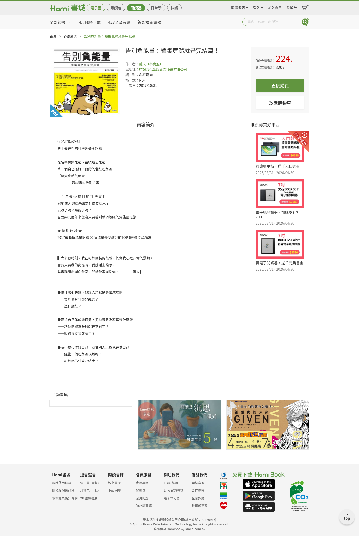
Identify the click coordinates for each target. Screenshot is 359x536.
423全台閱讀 (119, 22)
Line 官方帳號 (174, 490)
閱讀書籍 (238, 7)
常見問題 (142, 498)
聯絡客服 (198, 482)
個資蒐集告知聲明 (65, 498)
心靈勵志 (70, 36)
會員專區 (142, 482)
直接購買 (280, 85)
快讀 (174, 7)
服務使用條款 (61, 482)
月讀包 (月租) (89, 490)
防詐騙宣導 (144, 505)
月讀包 (115, 7)
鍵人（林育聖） (151, 63)
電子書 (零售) (89, 482)
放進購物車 (280, 102)
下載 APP (114, 490)
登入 (256, 7)
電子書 (95, 7)
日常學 (156, 7)
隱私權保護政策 (63, 490)
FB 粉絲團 (171, 482)
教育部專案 (200, 505)
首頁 (53, 36)
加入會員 (275, 7)
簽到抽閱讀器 (149, 22)
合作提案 (198, 490)
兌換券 (292, 7)
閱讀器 (136, 7)
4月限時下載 (90, 22)
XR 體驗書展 (88, 498)
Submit (305, 22)
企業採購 (198, 498)
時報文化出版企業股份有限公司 (163, 69)
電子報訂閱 (172, 498)
